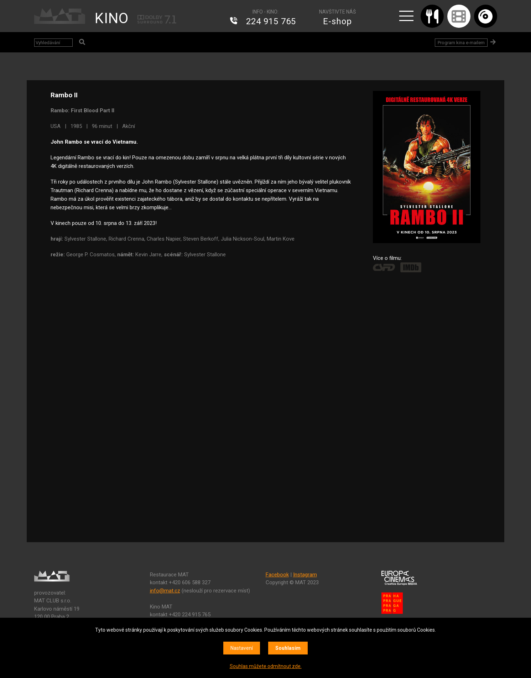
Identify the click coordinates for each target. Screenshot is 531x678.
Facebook (277, 574)
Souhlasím (288, 648)
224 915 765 (271, 21)
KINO (112, 18)
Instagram (305, 574)
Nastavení (241, 648)
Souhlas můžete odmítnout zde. (266, 666)
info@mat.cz (165, 590)
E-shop (337, 21)
